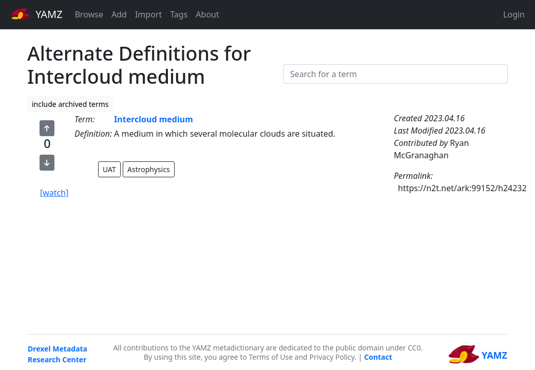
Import (148, 14)
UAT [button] (109, 169)
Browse (89, 14)
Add (119, 14)
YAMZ (37, 14)
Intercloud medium (153, 119)
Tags (178, 14)
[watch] (54, 192)
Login (514, 14)
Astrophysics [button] (148, 169)
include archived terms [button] (70, 104)
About (207, 14)
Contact (378, 357)
